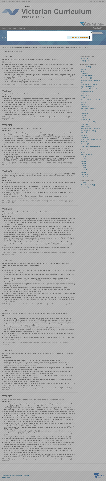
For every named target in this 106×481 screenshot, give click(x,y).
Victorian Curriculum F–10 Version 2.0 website (32, 44)
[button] (91, 32)
